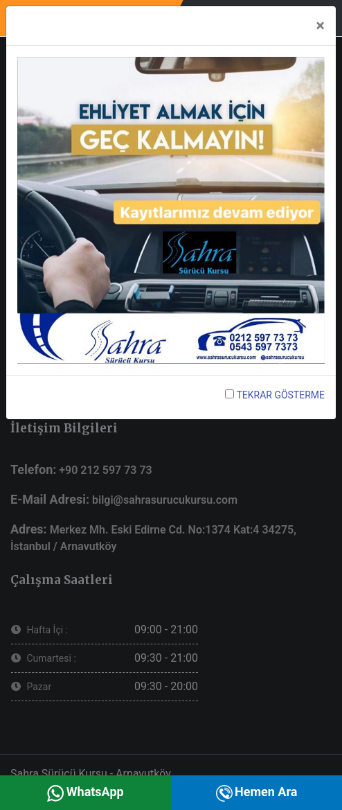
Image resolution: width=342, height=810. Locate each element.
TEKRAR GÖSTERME (275, 394)
